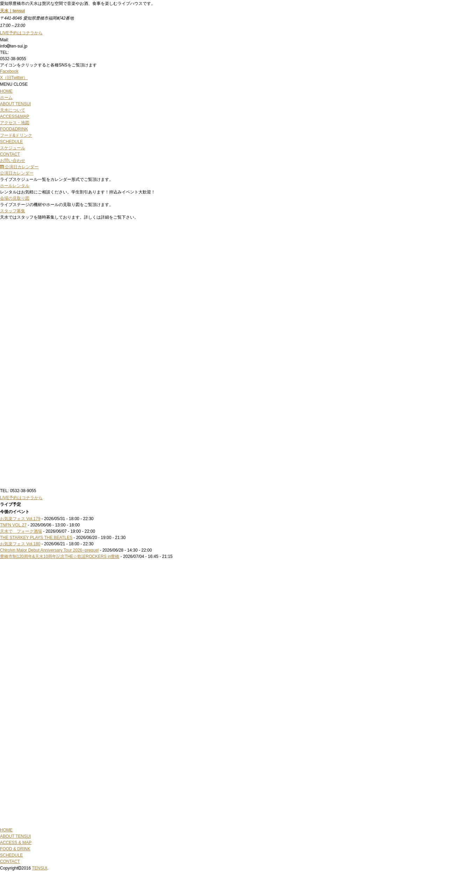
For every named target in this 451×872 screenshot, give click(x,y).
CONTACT (10, 861)
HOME (6, 830)
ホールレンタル (14, 185)
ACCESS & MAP (15, 842)
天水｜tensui (12, 10)
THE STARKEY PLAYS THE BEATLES (36, 537)
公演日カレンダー (19, 166)
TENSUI (39, 868)
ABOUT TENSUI (15, 836)
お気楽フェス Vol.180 (20, 543)
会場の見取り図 (14, 198)
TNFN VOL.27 (13, 525)
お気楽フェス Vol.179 (20, 518)
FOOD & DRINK (15, 848)
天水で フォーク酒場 (21, 531)
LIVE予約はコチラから (21, 497)
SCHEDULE (11, 855)
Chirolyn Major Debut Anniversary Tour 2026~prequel (49, 550)
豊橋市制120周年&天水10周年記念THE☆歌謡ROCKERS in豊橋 (59, 556)
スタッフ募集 (12, 210)
